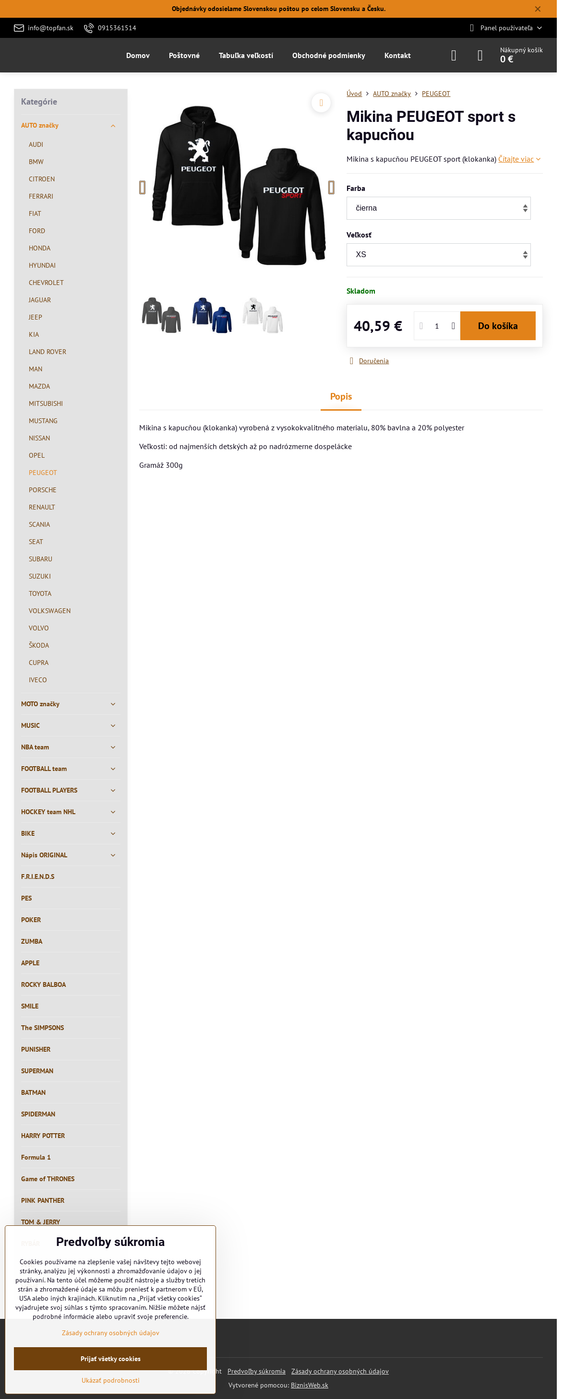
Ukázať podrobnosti (111, 1380)
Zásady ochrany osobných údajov (340, 1371)
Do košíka (498, 326)
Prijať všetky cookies (111, 1358)
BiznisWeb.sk (309, 1385)
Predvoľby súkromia (257, 1371)
